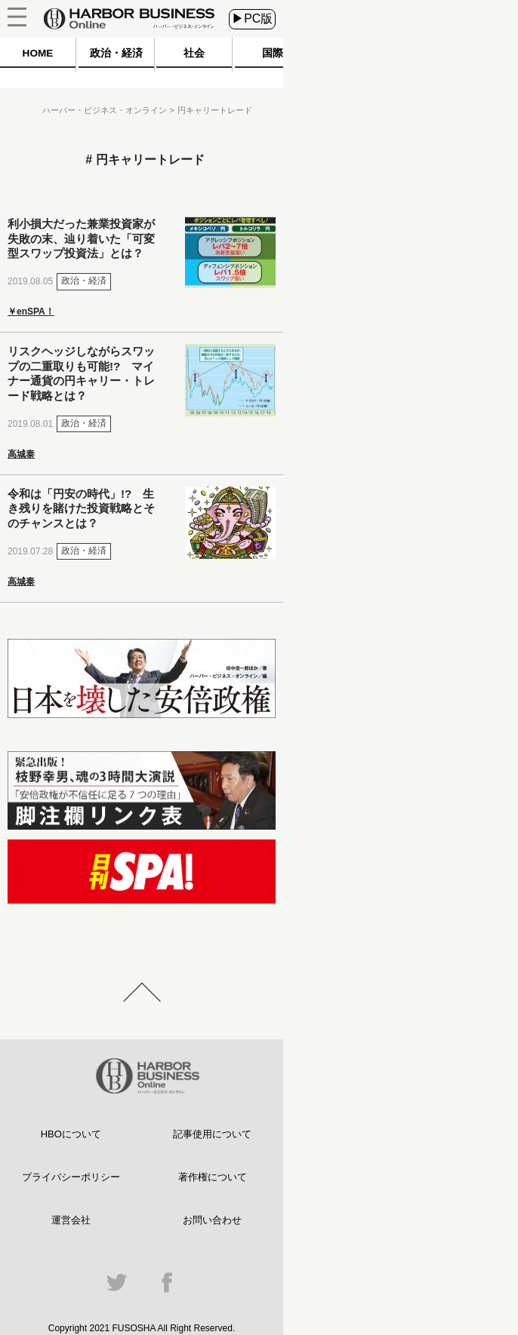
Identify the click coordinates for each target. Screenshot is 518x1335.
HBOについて (71, 1134)
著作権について (212, 1177)
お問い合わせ (212, 1220)
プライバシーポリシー (71, 1177)
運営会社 (71, 1220)
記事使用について (212, 1134)
